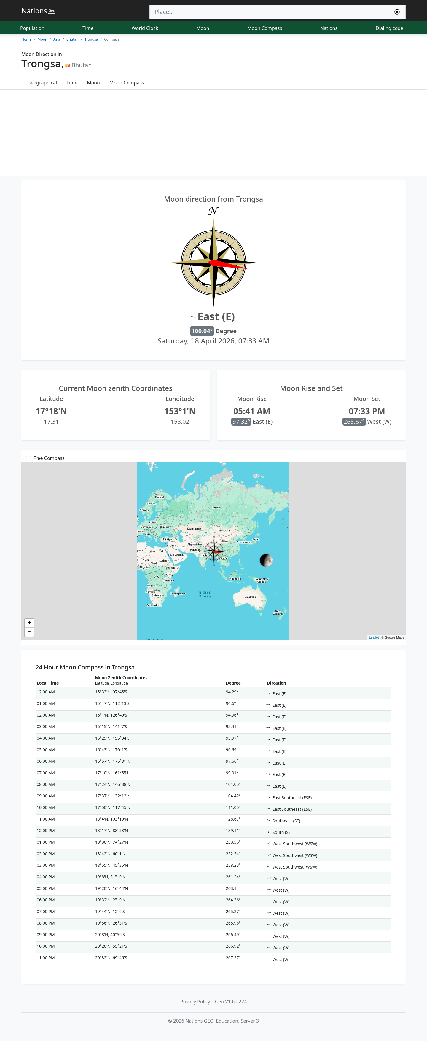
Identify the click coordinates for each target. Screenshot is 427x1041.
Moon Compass (264, 28)
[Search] (269, 12)
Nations (328, 28)
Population (32, 28)
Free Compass (49, 458)
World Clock (145, 28)
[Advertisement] (213, 134)
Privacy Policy (195, 1001)
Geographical (42, 82)
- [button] (29, 632)
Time (87, 28)
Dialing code (389, 28)
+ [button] (29, 623)
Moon (202, 28)
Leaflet (374, 637)
